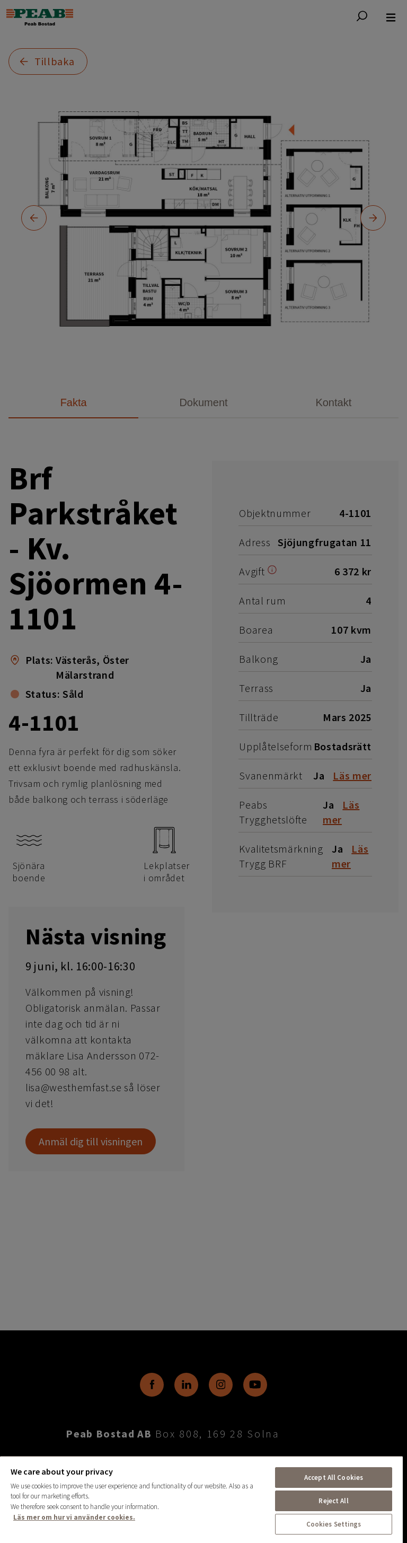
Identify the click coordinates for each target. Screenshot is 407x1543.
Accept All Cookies (333, 1477)
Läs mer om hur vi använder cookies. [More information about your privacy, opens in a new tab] (74, 1517)
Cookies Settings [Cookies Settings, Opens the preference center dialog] (333, 1524)
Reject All (333, 1500)
